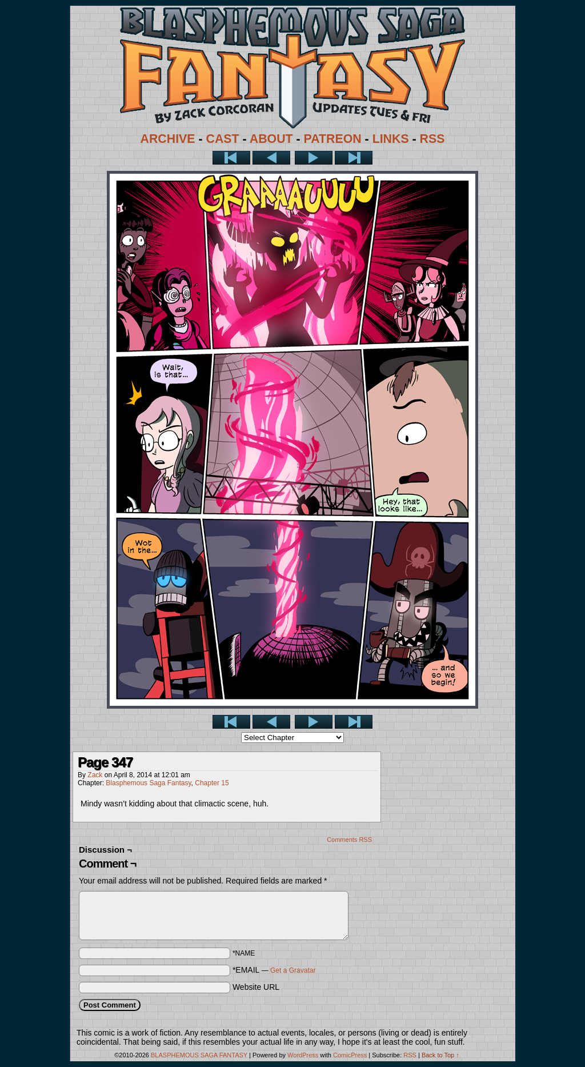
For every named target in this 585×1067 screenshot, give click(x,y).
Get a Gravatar (292, 970)
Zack (94, 775)
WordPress (302, 1055)
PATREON (333, 139)
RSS (432, 139)
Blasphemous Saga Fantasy (148, 783)
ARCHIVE (168, 139)
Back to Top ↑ (440, 1055)
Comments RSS (349, 839)
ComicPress (350, 1055)
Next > (313, 158)
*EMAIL (274, 969)
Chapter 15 (212, 783)
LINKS (390, 139)
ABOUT (271, 139)
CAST (222, 139)
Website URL (256, 987)
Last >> (353, 158)
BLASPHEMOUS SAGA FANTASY (199, 1055)
